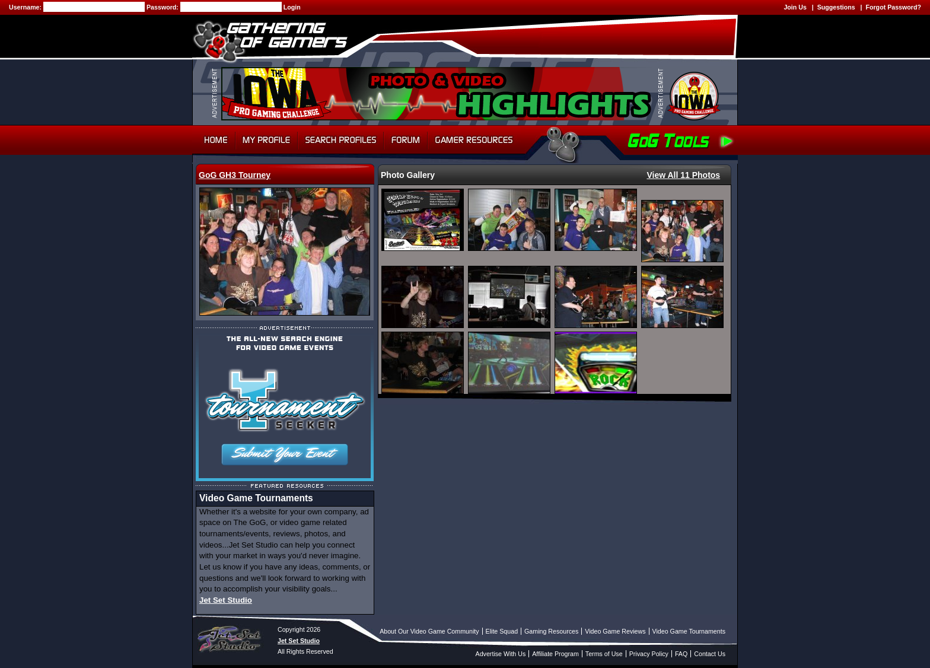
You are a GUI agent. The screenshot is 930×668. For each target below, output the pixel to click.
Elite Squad (502, 631)
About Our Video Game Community (429, 631)
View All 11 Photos (683, 175)
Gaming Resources (551, 631)
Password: (163, 7)
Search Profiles (341, 140)
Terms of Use (604, 653)
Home (213, 140)
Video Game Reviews (615, 631)
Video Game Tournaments (688, 631)
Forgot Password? (893, 7)
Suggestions (836, 7)
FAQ (681, 653)
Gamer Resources (474, 140)
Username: (26, 7)
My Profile (266, 140)
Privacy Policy (648, 653)
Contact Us (709, 653)
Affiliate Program (555, 653)
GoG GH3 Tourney (234, 175)
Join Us (795, 7)
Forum (406, 140)
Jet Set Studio (225, 600)
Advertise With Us (501, 653)
